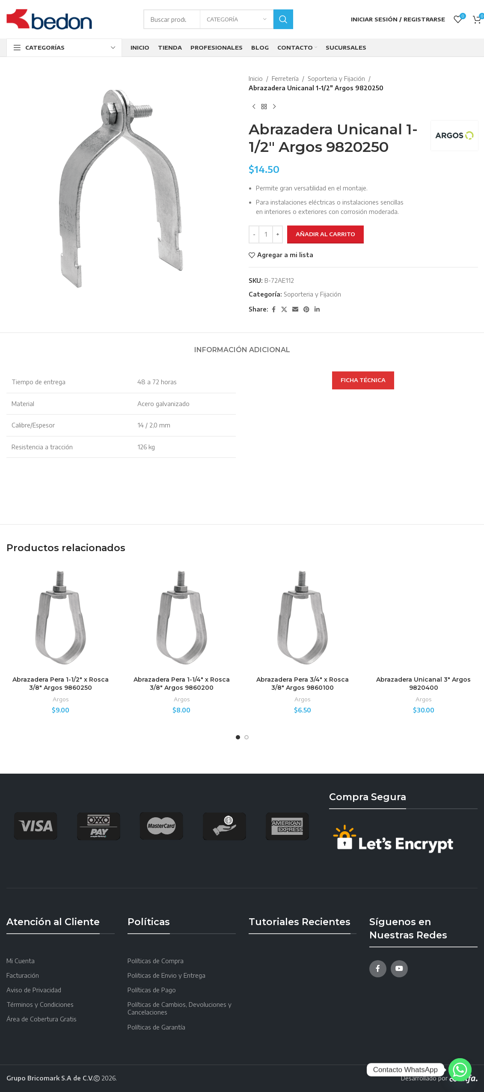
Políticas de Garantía (156, 1027)
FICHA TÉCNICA (363, 380)
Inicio (256, 78)
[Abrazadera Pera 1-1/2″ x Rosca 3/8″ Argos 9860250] (60, 618)
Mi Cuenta (20, 960)
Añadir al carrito (325, 234)
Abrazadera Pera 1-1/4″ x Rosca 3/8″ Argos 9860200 (182, 684)
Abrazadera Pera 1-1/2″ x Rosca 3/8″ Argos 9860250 (60, 684)
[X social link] (284, 309)
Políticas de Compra (156, 960)
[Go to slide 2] (246, 737)
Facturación (22, 975)
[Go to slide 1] (238, 737)
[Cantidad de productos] (265, 234)
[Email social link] (295, 309)
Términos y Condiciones (40, 1004)
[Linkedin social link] (317, 309)
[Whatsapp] (460, 1069)
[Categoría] (236, 19)
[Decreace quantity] (254, 234)
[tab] (242, 345)
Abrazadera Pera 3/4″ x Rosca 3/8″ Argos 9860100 (302, 684)
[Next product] (274, 107)
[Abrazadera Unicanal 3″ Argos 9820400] (423, 618)
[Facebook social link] (273, 309)
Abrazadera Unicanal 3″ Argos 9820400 (423, 684)
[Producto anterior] (254, 107)
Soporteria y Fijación (336, 78)
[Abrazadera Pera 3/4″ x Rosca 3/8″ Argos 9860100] (303, 618)
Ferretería (285, 78)
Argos (60, 699)
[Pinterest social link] (306, 309)
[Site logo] (49, 18)
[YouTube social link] (399, 968)
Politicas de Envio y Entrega (166, 975)
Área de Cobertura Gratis (41, 1019)
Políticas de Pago (152, 990)
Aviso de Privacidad (33, 990)
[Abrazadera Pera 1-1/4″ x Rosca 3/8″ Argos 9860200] (182, 618)
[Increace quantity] (277, 234)
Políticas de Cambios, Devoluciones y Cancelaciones (180, 1008)
